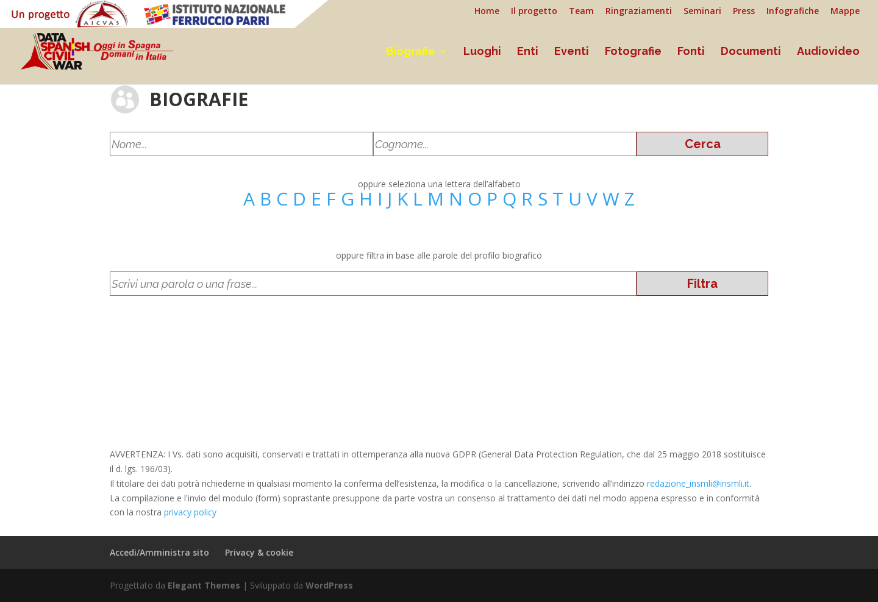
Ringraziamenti (638, 11)
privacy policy (190, 512)
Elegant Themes (204, 585)
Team (581, 11)
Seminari (702, 11)
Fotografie (633, 52)
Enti (527, 52)
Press (744, 11)
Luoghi (482, 52)
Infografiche (792, 11)
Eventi (571, 52)
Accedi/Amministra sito (159, 552)
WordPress (329, 585)
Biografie (410, 52)
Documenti (751, 52)
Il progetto (534, 11)
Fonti (691, 52)
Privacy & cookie (259, 552)
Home (486, 11)
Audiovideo (828, 52)
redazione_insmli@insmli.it (698, 483)
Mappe (845, 11)
